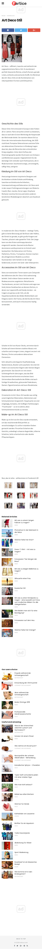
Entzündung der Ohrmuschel (26, 683)
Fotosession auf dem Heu (24, 620)
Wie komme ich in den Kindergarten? (23, 873)
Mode (3, 16)
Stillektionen (11, 16)
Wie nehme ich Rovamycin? (26, 746)
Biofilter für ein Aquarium (24, 823)
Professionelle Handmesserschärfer (23, 713)
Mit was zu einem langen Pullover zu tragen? (24, 521)
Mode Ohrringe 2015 (22, 702)
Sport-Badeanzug (21, 852)
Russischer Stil (20, 588)
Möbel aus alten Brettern (24, 794)
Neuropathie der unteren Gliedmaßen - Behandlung (25, 756)
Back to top (21, 939)
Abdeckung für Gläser (23, 843)
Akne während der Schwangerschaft (22, 693)
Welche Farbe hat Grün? (24, 540)
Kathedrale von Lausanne (24, 814)
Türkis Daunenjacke (22, 833)
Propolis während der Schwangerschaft (23, 674)
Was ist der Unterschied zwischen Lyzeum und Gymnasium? (24, 727)
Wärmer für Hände (22, 804)
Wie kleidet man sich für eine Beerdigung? (26, 611)
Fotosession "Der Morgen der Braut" (26, 560)
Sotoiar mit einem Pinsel (24, 736)
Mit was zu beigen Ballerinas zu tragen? (26, 570)
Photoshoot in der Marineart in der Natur (26, 531)
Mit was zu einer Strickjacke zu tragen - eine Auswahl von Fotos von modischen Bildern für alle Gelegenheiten (27, 601)
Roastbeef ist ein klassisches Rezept (26, 863)
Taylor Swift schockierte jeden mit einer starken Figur (26, 776)
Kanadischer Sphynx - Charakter (27, 765)
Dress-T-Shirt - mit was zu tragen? (25, 550)
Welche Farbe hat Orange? (25, 630)
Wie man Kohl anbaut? (23, 784)
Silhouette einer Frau (23, 578)
